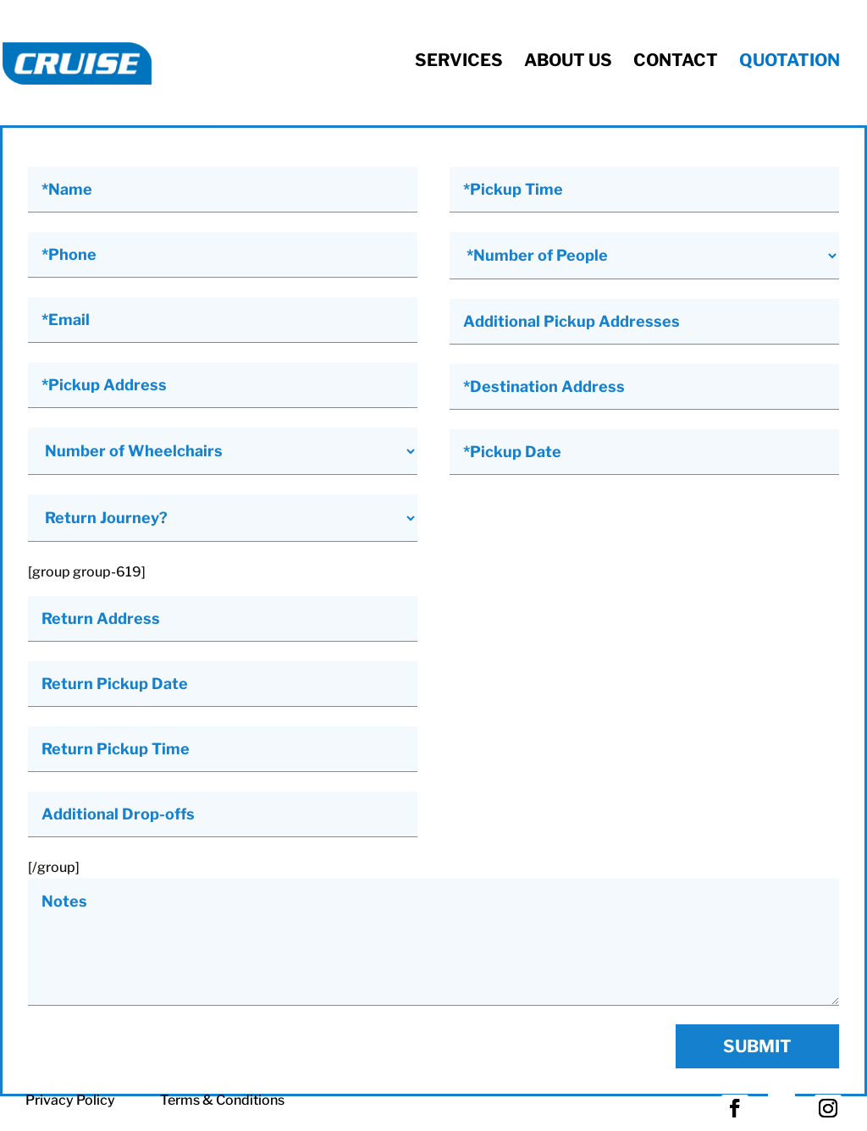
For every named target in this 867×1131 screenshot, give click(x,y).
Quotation (789, 60)
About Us (568, 60)
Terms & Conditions (222, 1100)
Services (459, 60)
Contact (675, 60)
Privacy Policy (70, 1100)
